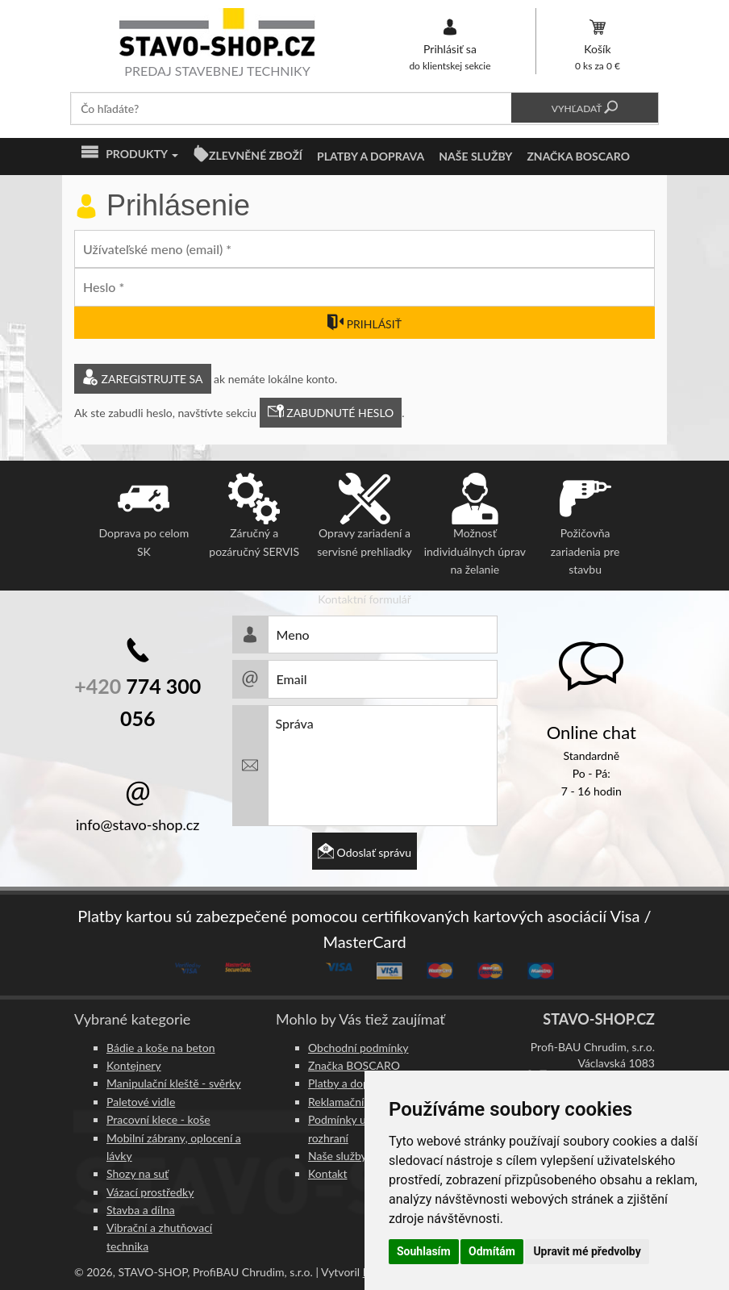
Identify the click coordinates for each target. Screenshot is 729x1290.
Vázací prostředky (150, 1192)
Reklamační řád (345, 1101)
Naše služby (475, 156)
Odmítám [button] (492, 1251)
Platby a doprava (370, 156)
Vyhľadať (585, 108)
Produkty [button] (129, 154)
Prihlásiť (364, 324)
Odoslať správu (364, 852)
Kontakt (328, 1173)
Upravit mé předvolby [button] (586, 1251)
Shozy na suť (137, 1173)
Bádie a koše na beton (160, 1047)
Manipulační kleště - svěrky (173, 1083)
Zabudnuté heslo (331, 413)
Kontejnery (133, 1065)
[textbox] (291, 108)
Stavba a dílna (140, 1210)
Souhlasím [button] (424, 1251)
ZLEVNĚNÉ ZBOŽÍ (255, 155)
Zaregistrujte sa (142, 379)
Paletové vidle (140, 1101)
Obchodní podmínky (358, 1047)
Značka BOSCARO (578, 156)
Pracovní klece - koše (158, 1119)
